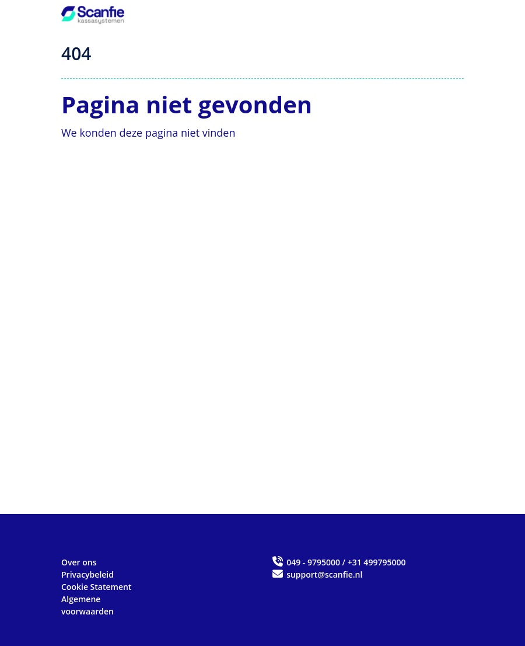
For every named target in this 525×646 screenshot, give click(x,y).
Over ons (79, 562)
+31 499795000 (377, 562)
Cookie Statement (96, 586)
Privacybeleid (87, 574)
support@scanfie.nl (316, 574)
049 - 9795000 (313, 562)
